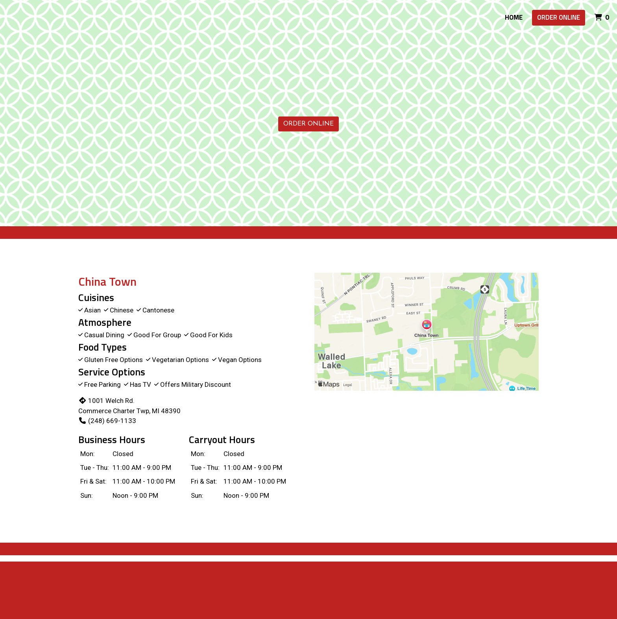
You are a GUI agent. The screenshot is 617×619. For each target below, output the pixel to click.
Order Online (558, 17)
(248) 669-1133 (107, 421)
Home (514, 17)
